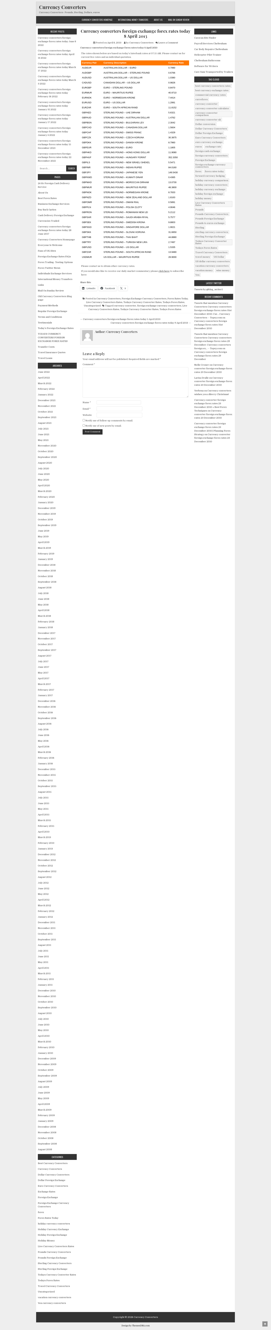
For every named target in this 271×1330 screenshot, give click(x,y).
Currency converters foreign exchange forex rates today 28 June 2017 (54, 230)
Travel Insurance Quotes (52, 352)
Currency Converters (62, 7)
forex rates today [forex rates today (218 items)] (214, 171)
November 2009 (47, 1064)
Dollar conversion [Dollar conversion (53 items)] (205, 124)
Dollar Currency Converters (53, 1174)
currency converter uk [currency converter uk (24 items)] (208, 119)
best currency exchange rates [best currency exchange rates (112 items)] (211, 90)
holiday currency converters (54, 1223)
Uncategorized (92, 305)
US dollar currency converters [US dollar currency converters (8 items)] (212, 261)
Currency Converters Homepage (97, 19)
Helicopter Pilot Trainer (207, 54)
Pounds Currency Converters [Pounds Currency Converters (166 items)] (211, 214)
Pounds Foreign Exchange (52, 1257)
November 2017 (47, 638)
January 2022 (45, 394)
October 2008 (45, 1138)
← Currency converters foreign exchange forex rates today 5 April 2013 (120, 319)
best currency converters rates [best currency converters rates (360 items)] (213, 86)
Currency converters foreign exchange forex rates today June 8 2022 (57, 41)
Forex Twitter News (49, 268)
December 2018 (46, 565)
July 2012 (43, 882)
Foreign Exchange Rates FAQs (54, 256)
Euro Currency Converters (53, 1186)
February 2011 (46, 979)
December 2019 (46, 508)
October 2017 (45, 644)
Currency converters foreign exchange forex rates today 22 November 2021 (54, 157)
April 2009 (44, 1104)
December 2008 (47, 1126)
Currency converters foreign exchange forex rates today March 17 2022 (57, 67)
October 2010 (45, 1002)
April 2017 (43, 678)
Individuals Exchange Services (55, 273)
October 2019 (45, 519)
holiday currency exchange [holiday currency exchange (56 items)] (210, 189)
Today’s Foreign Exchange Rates (56, 328)
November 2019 (47, 514)
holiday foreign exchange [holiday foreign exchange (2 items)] (209, 194)
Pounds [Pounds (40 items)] (199, 209)
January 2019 (45, 559)
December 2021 (46, 400)
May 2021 (43, 440)
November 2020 (47, 445)
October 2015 (45, 780)
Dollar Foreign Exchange (51, 1180)
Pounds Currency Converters (54, 1252)
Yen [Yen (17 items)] (197, 275)
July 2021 (43, 428)
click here (164, 271)
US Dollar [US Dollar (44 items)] (219, 257)
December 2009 (47, 1058)
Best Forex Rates (47, 198)
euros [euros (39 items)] (198, 146)
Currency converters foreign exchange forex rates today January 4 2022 (54, 132)
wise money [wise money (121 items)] (223, 270)
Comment (89, 364)
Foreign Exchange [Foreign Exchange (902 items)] (205, 160)
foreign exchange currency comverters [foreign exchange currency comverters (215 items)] (210, 165)
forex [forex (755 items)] (198, 171)
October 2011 (45, 934)
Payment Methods (48, 305)
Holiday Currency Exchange (53, 1229)
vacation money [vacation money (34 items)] (204, 270)
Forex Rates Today (177, 298)
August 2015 (45, 792)
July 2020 (43, 468)
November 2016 (47, 706)
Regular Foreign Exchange (52, 311)
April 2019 (43, 542)
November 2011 (46, 928)
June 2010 (43, 1024)
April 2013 (43, 831)
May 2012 (43, 894)
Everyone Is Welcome (50, 245)
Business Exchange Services (53, 204)
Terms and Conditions (50, 317)
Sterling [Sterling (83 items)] (199, 227)
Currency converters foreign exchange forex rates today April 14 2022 (56, 54)
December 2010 (47, 990)
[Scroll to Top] (265, 1324)
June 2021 (43, 434)
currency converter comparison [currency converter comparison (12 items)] (206, 114)
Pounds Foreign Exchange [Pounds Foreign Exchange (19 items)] (209, 218)
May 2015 (43, 809)
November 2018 (47, 570)
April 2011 (43, 968)
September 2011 (47, 939)
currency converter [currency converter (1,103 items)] (206, 104)
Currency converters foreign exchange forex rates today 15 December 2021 (54, 144)
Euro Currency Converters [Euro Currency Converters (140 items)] (210, 137)
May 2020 (43, 479)
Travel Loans (45, 358)
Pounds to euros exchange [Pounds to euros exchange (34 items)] (210, 223)
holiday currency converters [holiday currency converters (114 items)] (211, 185)
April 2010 (44, 1036)
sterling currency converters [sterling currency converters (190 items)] (211, 232)
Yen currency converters (52, 1303)
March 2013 (44, 837)
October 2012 (45, 865)
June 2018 (43, 599)
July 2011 (43, 950)
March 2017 (44, 684)
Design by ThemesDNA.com (136, 1325)
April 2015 (43, 814)
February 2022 (46, 389)
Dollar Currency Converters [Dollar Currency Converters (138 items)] (211, 128)
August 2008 (45, 1149)
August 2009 (45, 1081)
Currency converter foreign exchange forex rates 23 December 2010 (213, 368)
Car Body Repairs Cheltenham (211, 49)
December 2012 (46, 854)
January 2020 (45, 502)
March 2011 (44, 973)
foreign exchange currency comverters (159, 305)
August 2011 (44, 945)
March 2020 (45, 491)
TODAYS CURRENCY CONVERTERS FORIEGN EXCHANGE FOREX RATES (53, 337)
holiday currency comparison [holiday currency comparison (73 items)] (211, 180)
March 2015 (44, 820)
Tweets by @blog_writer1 (208, 289)
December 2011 (46, 922)
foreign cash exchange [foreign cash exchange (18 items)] (207, 151)
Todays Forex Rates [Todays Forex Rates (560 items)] (206, 248)
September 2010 (47, 1007)
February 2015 (46, 826)
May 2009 (43, 1098)
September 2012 (47, 871)
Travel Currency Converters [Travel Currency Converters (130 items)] (211, 252)
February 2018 (46, 621)
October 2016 (45, 712)
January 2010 (45, 1053)
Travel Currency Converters (54, 1286)
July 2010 (43, 1019)
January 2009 (45, 1121)
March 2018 (44, 616)
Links (41, 285)
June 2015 (43, 803)
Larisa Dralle (201, 378)
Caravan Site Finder (205, 38)
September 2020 (47, 457)
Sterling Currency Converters (55, 1263)
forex (41, 1212)
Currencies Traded (48, 221)
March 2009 (45, 1110)
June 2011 (43, 956)
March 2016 (44, 752)
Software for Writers (206, 66)
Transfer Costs (46, 347)
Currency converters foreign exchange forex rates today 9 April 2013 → (151, 323)
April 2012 (43, 899)
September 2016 (47, 718)
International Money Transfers (133, 19)
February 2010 (46, 1047)
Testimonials (45, 322)
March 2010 (44, 1041)
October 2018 (45, 576)
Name (87, 402)
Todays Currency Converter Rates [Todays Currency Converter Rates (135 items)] (211, 242)
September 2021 (47, 417)
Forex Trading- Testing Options (55, 262)
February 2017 (46, 690)
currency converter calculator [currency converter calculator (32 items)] (212, 108)
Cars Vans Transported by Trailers (213, 72)
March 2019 (44, 548)
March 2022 (44, 383)
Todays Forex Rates (173, 302)
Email (87, 409)
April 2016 (43, 746)
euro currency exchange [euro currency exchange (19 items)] (209, 142)
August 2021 (45, 423)
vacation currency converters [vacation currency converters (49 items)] (212, 266)
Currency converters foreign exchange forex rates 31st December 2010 (210, 325)
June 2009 (44, 1092)
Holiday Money (46, 1240)
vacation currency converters (54, 1297)
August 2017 (45, 655)
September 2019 (47, 525)
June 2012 (43, 888)
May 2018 (43, 604)
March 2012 (44, 905)
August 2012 (45, 877)
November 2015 (47, 775)
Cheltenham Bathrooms (207, 60)
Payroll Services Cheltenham (210, 43)
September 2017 (47, 650)
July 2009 (43, 1087)
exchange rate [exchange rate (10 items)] (213, 146)
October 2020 (45, 451)
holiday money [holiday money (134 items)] (203, 198)
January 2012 (45, 917)
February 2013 (46, 843)
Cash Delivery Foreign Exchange (56, 215)
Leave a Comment (168, 42)
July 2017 (43, 661)
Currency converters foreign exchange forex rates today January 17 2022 (54, 119)
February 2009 (46, 1115)
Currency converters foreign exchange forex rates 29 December (210, 356)
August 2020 (45, 463)
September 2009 (47, 1075)
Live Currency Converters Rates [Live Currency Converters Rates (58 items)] (210, 204)
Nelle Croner (201, 365)
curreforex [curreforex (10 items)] (201, 99)
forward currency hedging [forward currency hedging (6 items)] (210, 176)
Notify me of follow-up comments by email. (109, 420)
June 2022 (44, 372)
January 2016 (45, 763)
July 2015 (43, 797)
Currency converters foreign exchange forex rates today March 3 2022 (57, 80)
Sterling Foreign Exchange (52, 1269)
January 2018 (45, 627)
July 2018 (43, 593)
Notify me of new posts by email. (103, 425)
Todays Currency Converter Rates (142, 302)
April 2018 (43, 610)
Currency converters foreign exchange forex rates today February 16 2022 (54, 93)
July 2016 (43, 729)
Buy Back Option (47, 209)
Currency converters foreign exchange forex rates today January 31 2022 (54, 106)
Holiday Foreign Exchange (52, 1235)
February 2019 (46, 553)
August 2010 (45, 1013)
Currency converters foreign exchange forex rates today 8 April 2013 (135, 34)
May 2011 (43, 962)
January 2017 (45, 695)
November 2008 (47, 1132)
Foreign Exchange (48, 1197)
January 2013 (45, 848)
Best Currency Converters (53, 1163)
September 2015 (47, 786)
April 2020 (44, 485)
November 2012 (47, 860)
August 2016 (45, 723)
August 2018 (45, 587)
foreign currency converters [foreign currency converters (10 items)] (211, 155)
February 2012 (46, 911)
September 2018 (47, 582)
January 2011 (45, 985)
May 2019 (43, 536)
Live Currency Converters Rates (104, 302)
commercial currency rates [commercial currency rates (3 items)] (210, 95)
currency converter (125, 305)
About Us (158, 19)
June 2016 (43, 735)
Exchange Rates (46, 1191)
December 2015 (46, 769)
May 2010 (43, 1030)
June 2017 (43, 667)
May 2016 (43, 741)
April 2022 (44, 377)
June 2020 (44, 474)
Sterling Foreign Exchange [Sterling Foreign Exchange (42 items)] (210, 236)
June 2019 (43, 531)
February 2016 (46, 758)
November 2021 (47, 406)
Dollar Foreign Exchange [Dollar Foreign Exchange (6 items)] (209, 133)
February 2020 (46, 497)
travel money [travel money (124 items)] (202, 257)
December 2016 (46, 701)
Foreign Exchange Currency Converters (144, 298)
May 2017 (43, 672)
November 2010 (47, 996)
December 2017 (46, 633)
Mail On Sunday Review (178, 19)
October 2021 (45, 411)
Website (87, 415)
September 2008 (47, 1143)
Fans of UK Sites (47, 251)
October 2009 (45, 1070)
